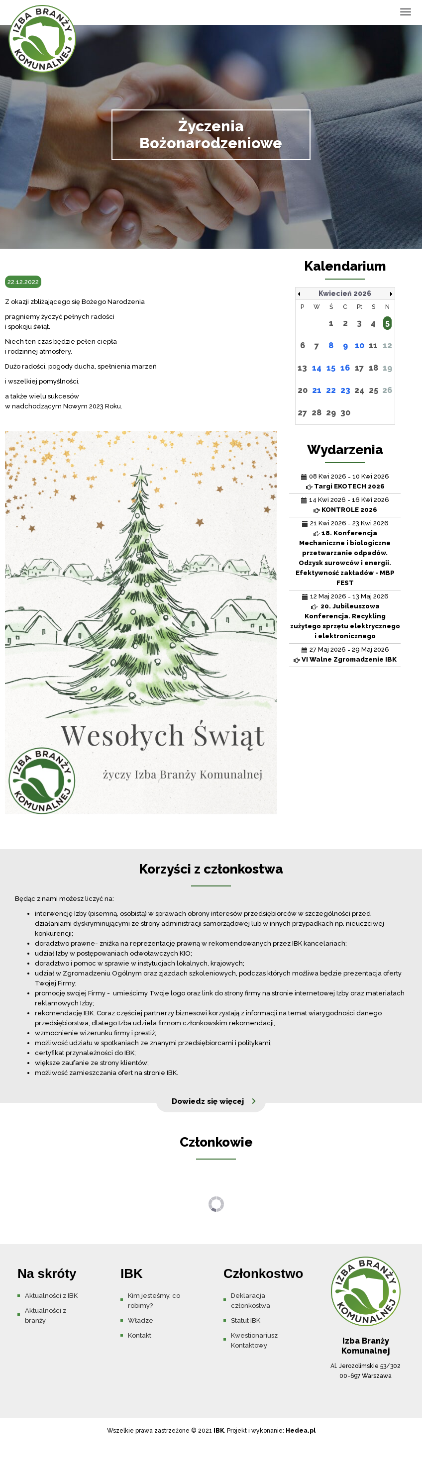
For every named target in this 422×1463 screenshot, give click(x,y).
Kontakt (139, 1335)
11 (373, 345)
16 (345, 368)
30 (345, 412)
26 (387, 390)
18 (373, 368)
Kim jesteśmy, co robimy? (154, 1300)
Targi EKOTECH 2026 (349, 486)
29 (331, 412)
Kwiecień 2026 (344, 293)
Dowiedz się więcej (208, 1101)
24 (359, 390)
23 (345, 390)
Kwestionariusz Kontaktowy (254, 1340)
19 (387, 368)
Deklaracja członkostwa (250, 1300)
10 (359, 345)
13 (302, 368)
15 (330, 368)
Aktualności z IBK (51, 1295)
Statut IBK (245, 1320)
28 (316, 412)
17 (359, 368)
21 (316, 390)
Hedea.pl (301, 1430)
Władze (140, 1320)
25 (373, 390)
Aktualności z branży (45, 1315)
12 (387, 345)
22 (331, 390)
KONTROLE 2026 (349, 509)
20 (303, 390)
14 (316, 368)
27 (302, 412)
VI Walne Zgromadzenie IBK (349, 659)
